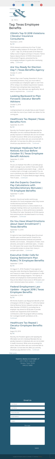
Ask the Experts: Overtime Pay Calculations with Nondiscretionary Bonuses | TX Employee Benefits (26, 186)
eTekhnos (40, 456)
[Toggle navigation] (14, 20)
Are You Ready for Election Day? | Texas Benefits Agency (27, 68)
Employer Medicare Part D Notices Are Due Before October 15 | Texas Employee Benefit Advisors (26, 152)
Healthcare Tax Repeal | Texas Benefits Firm (27, 120)
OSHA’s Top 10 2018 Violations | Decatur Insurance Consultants (27, 36)
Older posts (13, 353)
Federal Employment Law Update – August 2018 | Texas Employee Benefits (27, 289)
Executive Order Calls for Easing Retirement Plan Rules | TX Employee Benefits (27, 258)
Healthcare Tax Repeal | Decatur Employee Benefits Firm (26, 325)
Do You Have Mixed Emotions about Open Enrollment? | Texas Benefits (27, 224)
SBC (13, 44)
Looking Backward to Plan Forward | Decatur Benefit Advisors (25, 99)
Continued (19, 62)
